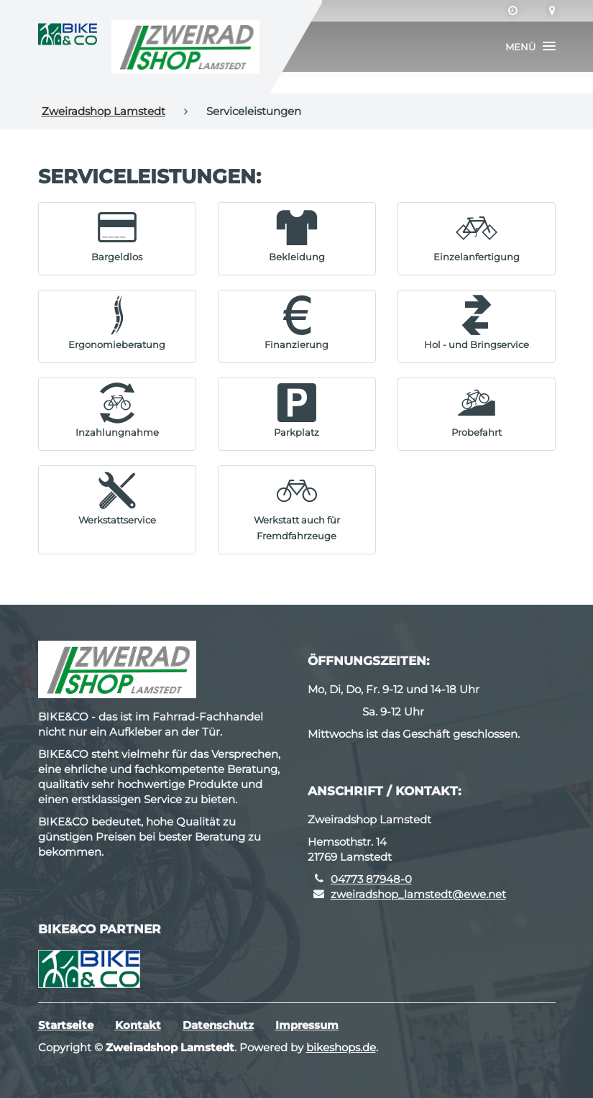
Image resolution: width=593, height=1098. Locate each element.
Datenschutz (218, 1025)
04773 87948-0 (371, 879)
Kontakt (138, 1025)
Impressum (307, 1025)
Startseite (65, 1025)
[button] (530, 47)
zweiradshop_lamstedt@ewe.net (418, 894)
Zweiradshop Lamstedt (103, 111)
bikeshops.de (341, 1047)
